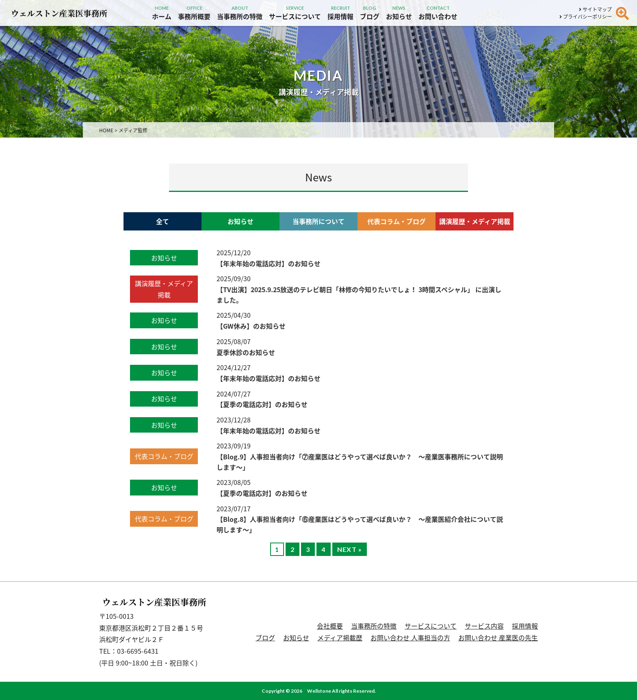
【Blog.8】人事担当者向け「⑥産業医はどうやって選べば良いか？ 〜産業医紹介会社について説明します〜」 (360, 524)
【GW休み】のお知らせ (251, 326)
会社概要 (330, 626)
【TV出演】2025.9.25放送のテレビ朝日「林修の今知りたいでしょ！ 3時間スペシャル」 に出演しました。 (359, 294)
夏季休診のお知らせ (246, 352)
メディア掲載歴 (339, 637)
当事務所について (318, 221)
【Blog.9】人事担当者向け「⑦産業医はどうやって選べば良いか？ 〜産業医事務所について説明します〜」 (360, 462)
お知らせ (241, 221)
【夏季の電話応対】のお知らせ (262, 404)
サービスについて (431, 626)
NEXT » (349, 549)
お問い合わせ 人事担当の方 (410, 637)
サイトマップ (595, 9)
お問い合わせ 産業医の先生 (498, 637)
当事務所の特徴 (373, 626)
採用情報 (525, 626)
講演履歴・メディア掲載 (474, 221)
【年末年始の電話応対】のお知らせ (269, 263)
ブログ (265, 637)
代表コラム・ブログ (396, 221)
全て (162, 221)
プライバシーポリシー (585, 16)
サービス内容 (484, 626)
